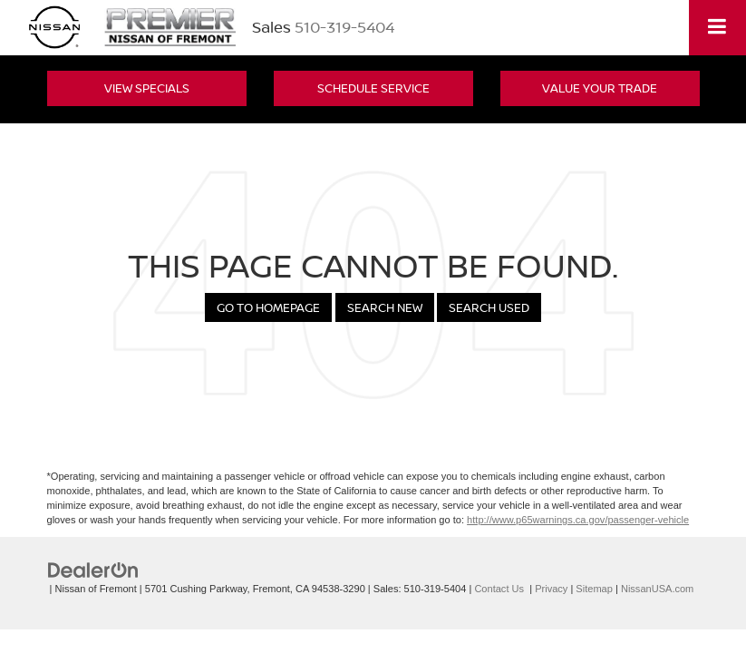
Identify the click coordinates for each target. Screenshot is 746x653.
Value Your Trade (599, 88)
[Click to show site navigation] (717, 27)
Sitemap (594, 588)
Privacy (551, 588)
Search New (384, 307)
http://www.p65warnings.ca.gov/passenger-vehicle (578, 519)
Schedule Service (373, 88)
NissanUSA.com (657, 588)
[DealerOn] (93, 569)
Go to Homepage (268, 307)
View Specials (146, 88)
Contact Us (499, 588)
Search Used (489, 307)
